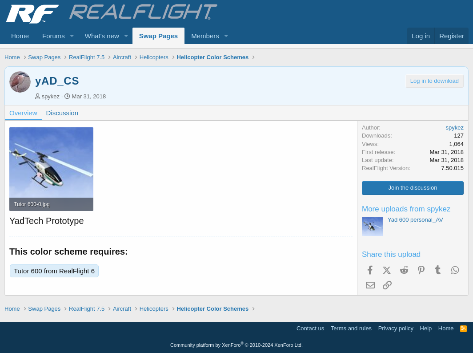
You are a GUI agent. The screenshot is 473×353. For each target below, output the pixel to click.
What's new (102, 36)
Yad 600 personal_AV (415, 219)
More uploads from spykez (406, 209)
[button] (72, 36)
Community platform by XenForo (236, 345)
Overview (23, 113)
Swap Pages (158, 36)
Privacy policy (395, 328)
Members (205, 36)
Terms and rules (351, 328)
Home (20, 36)
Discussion (62, 113)
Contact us (310, 328)
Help (426, 328)
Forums (53, 36)
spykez (51, 96)
